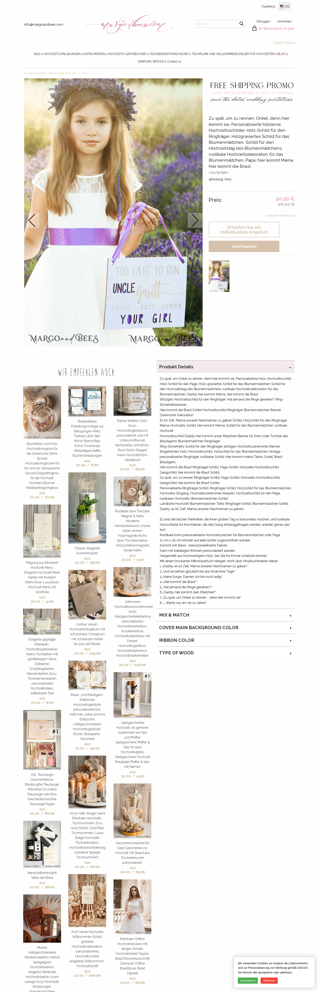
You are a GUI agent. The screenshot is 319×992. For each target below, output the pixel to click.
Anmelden (284, 21)
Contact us (174, 61)
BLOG (281, 54)
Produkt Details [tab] (176, 366)
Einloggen (263, 21)
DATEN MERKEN (94, 54)
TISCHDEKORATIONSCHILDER (168, 54)
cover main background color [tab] (198, 627)
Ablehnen (269, 980)
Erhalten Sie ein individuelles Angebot (244, 229)
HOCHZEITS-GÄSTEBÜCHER (127, 54)
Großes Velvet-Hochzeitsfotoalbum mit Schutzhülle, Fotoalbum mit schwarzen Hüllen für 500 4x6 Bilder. (87, 634)
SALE (37, 54)
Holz (85, 73)
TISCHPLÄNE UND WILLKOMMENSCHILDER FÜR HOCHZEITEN (233, 54)
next (195, 220)
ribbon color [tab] (176, 640)
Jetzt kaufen (244, 246)
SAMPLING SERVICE (151, 61)
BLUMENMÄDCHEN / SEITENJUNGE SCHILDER (50, 73)
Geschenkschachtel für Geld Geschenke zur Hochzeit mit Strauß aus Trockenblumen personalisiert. (132, 853)
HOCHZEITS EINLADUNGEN (62, 54)
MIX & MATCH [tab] (174, 615)
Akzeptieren (247, 980)
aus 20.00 (37, 495)
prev (31, 220)
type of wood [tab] (176, 652)
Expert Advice (284, 43)
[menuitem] (37, 54)
